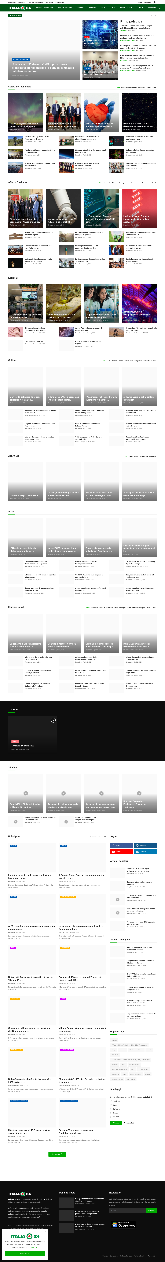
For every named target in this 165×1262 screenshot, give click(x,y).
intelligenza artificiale (136, 1050)
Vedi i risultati (129, 1123)
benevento (115, 1074)
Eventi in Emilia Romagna (136, 608)
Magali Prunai (131, 887)
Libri (131, 361)
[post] (44, 50)
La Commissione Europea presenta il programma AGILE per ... (100, 219)
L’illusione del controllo (34, 341)
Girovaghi (152, 456)
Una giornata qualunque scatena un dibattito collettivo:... (140, 962)
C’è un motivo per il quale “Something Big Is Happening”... (140, 563)
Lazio (148, 608)
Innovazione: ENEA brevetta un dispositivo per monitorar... (87, 138)
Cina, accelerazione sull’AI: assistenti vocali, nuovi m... (140, 576)
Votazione (116, 1123)
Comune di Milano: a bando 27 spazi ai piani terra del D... (63, 645)
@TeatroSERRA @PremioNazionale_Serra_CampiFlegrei (131, 1059)
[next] (155, 15)
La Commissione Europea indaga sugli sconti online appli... (136, 219)
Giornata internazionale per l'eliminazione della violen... (35, 329)
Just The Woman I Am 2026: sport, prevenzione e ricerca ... (140, 948)
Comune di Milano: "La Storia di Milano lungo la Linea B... (140, 672)
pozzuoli (122, 1050)
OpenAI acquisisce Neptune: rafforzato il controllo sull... (90, 589)
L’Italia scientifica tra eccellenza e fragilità (88, 342)
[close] (45, 1231)
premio (149, 1050)
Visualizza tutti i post (98, 837)
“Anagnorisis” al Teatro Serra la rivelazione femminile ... (101, 398)
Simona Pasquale (91, 403)
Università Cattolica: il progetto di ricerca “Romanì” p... (25, 398)
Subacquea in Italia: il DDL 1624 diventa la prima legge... (138, 494)
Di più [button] (153, 361)
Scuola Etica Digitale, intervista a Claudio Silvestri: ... (25, 805)
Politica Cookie (139, 1256)
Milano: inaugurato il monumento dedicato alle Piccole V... (37, 685)
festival (147, 1074)
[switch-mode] (155, 2)
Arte (108, 361)
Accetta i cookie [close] (25, 1253)
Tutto (118, 87)
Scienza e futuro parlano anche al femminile (139, 883)
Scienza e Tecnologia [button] (45, 8)
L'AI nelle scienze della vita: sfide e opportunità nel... (99, 42)
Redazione (21, 2)
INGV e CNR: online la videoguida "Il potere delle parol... (39, 233)
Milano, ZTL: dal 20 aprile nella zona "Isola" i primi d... (38, 658)
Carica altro (57, 1154)
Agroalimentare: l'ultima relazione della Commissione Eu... (140, 233)
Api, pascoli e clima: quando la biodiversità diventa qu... (63, 805)
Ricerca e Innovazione (129, 87)
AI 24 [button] (114, 8)
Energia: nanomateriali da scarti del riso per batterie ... (140, 988)
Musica (126, 361)
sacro (133, 1069)
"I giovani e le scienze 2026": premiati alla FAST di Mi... (141, 923)
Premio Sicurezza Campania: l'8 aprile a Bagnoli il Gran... (90, 685)
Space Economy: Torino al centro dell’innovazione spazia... (139, 1002)
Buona (115, 1105)
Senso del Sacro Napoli (119, 1069)
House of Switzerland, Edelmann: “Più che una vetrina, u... (135, 804)
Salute (148, 87)
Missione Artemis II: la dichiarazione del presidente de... (90, 151)
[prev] (151, 15)
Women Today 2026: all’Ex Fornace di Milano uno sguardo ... (89, 411)
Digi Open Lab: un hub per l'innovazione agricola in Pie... (141, 165)
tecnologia (115, 1055)
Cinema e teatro (117, 361)
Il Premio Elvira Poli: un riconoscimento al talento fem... (63, 125)
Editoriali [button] (81, 8)
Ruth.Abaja (78, 415)
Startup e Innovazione (126, 183)
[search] (159, 8)
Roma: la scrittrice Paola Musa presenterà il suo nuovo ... (137, 438)
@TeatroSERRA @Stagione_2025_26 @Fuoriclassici (129, 1045)
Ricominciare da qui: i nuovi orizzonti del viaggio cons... (99, 494)
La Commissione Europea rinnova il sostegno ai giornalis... (89, 233)
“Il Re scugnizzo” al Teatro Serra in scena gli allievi (88, 438)
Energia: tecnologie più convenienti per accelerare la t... (40, 165)
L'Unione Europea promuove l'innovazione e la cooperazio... (36, 563)
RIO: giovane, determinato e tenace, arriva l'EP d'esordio (89, 1225)
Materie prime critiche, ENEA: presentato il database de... (86, 247)
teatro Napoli (131, 1079)
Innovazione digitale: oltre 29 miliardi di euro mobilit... (62, 220)
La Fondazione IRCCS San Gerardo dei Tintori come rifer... (99, 73)
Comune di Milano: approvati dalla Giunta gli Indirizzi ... (38, 672)
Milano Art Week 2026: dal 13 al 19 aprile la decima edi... (141, 411)
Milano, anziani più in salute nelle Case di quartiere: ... (140, 685)
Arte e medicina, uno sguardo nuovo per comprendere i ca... (100, 805)
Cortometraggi (143, 1069)
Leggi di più (34, 1247)
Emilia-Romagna (120, 608)
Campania (94, 608)
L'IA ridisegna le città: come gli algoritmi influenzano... (40, 576)
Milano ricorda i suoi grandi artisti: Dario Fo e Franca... (90, 672)
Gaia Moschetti (15, 320)
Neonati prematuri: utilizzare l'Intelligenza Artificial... (86, 563)
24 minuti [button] (141, 8)
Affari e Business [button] (65, 8)
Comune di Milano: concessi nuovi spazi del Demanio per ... (101, 645)
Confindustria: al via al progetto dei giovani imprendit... (139, 260)
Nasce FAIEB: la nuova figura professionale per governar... (62, 549)
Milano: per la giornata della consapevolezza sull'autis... (85, 658)
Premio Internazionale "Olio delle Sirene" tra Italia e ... (61, 316)
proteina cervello (135, 1074)
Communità (59, 2)
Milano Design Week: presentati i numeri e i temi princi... (63, 398)
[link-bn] (129, 1151)
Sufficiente (116, 1109)
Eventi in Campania (106, 608)
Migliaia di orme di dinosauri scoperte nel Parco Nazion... (141, 1015)
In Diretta (152, 8)
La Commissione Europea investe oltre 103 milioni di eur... (90, 260)
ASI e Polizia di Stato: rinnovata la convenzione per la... (139, 247)
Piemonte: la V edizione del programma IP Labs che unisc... (25, 220)
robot (123, 1064)
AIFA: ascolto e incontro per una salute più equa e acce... (99, 125)
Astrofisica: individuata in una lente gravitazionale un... (139, 138)
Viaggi (131, 456)
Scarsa (115, 1113)
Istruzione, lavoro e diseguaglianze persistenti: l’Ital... (136, 315)
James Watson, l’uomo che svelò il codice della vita (88, 329)
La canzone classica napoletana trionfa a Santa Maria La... (25, 645)
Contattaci (12, 2)
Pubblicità (151, 1256)
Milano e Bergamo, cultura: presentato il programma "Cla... (40, 438)
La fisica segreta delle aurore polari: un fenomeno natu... (24, 125)
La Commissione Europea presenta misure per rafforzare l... (38, 260)
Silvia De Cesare (30, 415)
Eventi (154, 87)
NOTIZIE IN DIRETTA (22, 745)
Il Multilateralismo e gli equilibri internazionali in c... (25, 316)
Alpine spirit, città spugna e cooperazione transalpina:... (85, 819)
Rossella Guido (91, 320)
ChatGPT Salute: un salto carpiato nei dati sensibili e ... (89, 576)
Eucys (114, 1050)
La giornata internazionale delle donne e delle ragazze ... (101, 316)
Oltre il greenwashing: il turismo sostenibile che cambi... (63, 494)
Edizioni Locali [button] (126, 8)
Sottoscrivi (151, 1211)
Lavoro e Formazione (143, 183)
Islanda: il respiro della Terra (24, 495)
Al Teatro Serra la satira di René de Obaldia (138, 398)
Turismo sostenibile (141, 456)
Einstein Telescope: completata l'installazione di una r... (37, 138)
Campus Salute (134, 1064)
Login (140, 2)
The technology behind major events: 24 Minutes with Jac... (40, 819)
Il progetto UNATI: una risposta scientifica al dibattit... (87, 165)
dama (124, 1074)
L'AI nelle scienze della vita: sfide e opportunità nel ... (23, 549)
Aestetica (115, 1064)
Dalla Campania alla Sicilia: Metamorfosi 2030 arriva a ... (137, 645)
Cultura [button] (93, 8)
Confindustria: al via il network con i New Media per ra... (38, 247)
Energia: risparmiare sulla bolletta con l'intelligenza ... (99, 549)
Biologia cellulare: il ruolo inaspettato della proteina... (140, 151)
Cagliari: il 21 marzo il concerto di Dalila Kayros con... (40, 425)
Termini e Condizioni (110, 1256)
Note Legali (49, 2)
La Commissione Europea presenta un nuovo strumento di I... (139, 548)
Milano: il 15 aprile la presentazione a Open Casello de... (140, 658)
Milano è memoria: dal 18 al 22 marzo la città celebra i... (141, 425)
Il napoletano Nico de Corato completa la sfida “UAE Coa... (141, 329)
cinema (114, 1040)
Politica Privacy (126, 1256)
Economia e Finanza (110, 183)
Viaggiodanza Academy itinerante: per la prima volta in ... (40, 411)
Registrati (147, 2)
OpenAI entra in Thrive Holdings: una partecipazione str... (140, 589)
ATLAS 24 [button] (105, 8)
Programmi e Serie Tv (142, 361)
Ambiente (141, 87)
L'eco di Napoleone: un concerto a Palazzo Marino (88, 425)
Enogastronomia (117, 1079)
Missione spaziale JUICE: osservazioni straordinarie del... (138, 125)
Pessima (116, 1117)
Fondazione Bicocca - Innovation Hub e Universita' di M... (40, 151)
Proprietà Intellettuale (35, 2)
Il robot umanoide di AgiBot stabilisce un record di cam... (39, 589)
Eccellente (116, 1101)
